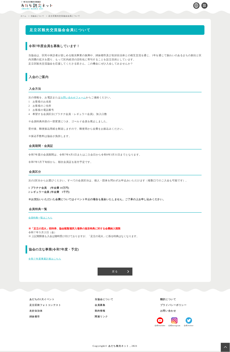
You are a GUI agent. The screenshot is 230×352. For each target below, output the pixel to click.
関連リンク (102, 317)
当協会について (39, 16)
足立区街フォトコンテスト (47, 306)
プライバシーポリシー (175, 306)
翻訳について (169, 300)
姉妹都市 (35, 317)
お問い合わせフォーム (74, 97)
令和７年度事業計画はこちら (45, 258)
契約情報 (101, 311)
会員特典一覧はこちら (41, 217)
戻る (114, 272)
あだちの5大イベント (43, 300)
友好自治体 (36, 311)
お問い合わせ (169, 311)
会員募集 (101, 306)
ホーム (24, 16)
